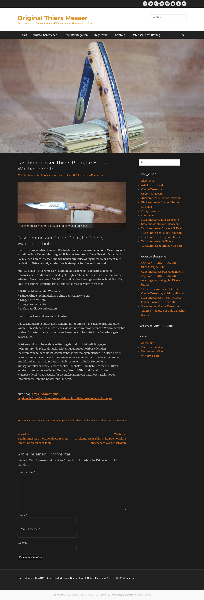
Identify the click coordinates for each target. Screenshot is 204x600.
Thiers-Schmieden (45, 35)
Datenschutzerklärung (146, 35)
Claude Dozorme (151, 189)
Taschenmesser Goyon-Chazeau (161, 237)
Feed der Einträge (152, 347)
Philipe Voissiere (151, 211)
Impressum (101, 35)
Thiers (104, 420)
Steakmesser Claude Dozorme (160, 219)
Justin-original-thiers (58, 175)
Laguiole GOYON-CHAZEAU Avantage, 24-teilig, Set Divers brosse (160, 280)
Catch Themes (144, 595)
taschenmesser (91, 420)
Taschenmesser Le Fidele (46, 420)
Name (22, 515)
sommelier (148, 215)
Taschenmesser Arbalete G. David (162, 228)
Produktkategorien (76, 35)
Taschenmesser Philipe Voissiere (161, 245)
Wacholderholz (117, 420)
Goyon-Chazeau (151, 193)
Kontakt (120, 35)
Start (24, 35)
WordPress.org (150, 355)
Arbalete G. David (152, 185)
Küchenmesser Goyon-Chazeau (161, 202)
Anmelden (147, 342)
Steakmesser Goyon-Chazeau (160, 224)
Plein (78, 420)
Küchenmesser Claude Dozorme (161, 198)
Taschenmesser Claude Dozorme (161, 232)
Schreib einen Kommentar (90, 175)
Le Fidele (25, 420)
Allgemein (147, 180)
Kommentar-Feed (152, 351)
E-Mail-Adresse (29, 529)
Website (23, 542)
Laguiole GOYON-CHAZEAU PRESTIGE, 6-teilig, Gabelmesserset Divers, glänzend (162, 267)
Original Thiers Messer (52, 18)
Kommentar (26, 472)
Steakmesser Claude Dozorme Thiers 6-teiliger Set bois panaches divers (163, 311)
